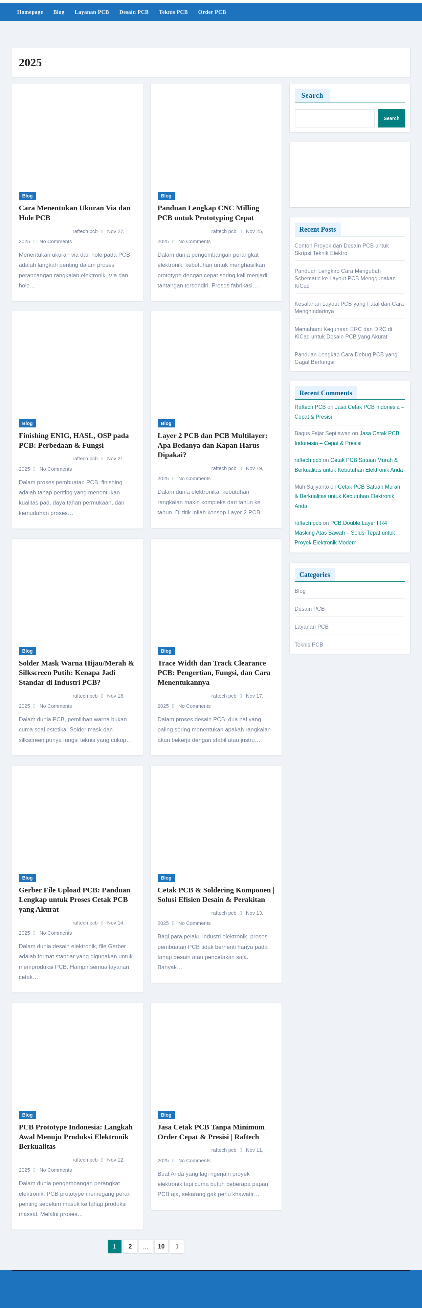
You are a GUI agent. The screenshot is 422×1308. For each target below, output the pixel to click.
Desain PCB (134, 12)
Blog (58, 12)
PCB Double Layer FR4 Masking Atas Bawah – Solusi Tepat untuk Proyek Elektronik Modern (345, 532)
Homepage (30, 12)
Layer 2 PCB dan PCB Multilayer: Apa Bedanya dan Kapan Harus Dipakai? (213, 445)
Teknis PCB (173, 12)
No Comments (56, 241)
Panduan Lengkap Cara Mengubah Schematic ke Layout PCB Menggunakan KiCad (345, 278)
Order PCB (212, 12)
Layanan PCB (92, 12)
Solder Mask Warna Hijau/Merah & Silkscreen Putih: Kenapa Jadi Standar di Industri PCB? (76, 672)
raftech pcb (59, 231)
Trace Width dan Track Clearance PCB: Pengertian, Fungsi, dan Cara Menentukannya (214, 672)
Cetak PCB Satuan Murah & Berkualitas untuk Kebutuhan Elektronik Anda (347, 496)
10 (161, 1246)
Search (313, 95)
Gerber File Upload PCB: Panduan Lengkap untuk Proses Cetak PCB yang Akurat (75, 899)
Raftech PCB (310, 407)
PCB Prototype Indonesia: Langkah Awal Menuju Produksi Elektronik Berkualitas (76, 1136)
